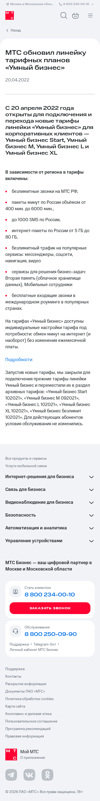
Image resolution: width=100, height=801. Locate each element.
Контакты (13, 676)
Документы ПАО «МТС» (25, 691)
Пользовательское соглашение (31, 721)
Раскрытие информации (25, 684)
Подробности (18, 360)
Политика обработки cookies (29, 699)
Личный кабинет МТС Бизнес (34, 649)
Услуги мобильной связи (26, 466)
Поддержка (20, 644)
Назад (16, 30)
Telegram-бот (45, 644)
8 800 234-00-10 (76, 4)
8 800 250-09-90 (51, 634)
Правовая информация (24, 736)
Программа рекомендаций (28, 729)
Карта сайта (15, 706)
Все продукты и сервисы (26, 458)
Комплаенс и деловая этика (28, 714)
